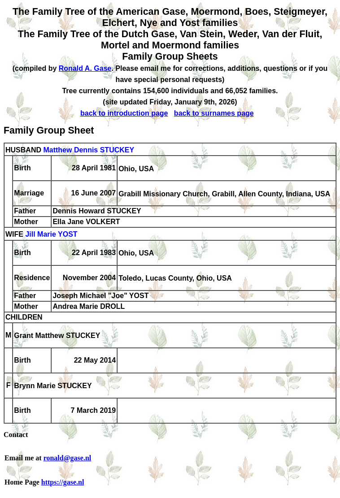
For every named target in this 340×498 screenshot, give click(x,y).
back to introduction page (124, 113)
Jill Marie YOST (51, 234)
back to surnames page (214, 113)
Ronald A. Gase (85, 68)
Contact (16, 434)
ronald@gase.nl (68, 458)
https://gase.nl (62, 482)
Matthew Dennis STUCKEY (88, 150)
